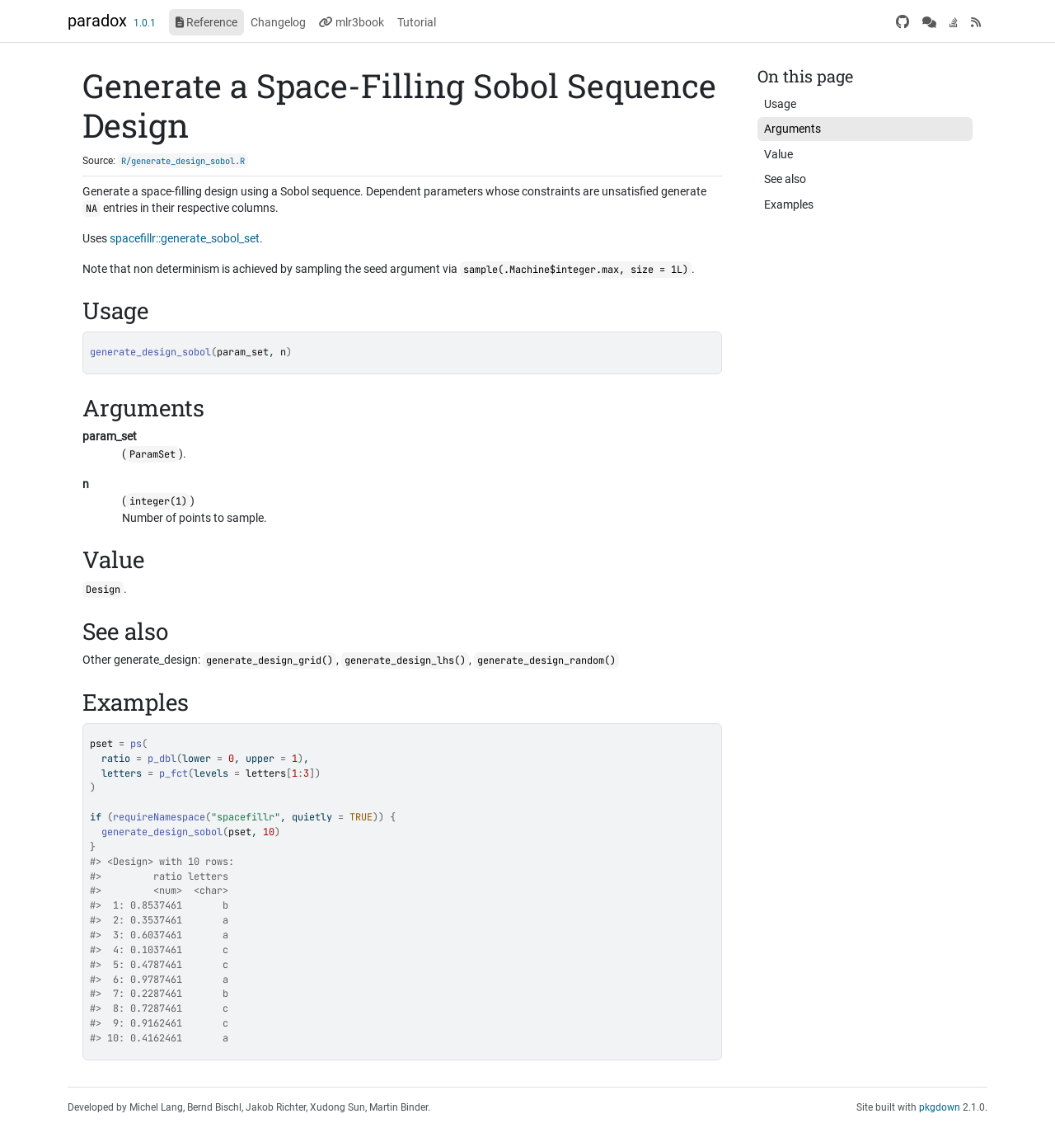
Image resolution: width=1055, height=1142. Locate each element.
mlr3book (351, 22)
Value (778, 154)
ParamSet (152, 454)
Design (103, 589)
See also (785, 179)
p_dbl (162, 758)
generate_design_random (540, 660)
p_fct (173, 773)
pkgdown (939, 1107)
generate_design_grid (263, 660)
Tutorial (416, 22)
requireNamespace (159, 817)
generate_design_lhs (399, 660)
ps (136, 743)
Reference (206, 22)
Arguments (792, 128)
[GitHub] (902, 22)
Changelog (278, 22)
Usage (780, 103)
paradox (97, 21)
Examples (789, 204)
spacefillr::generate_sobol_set (185, 238)
